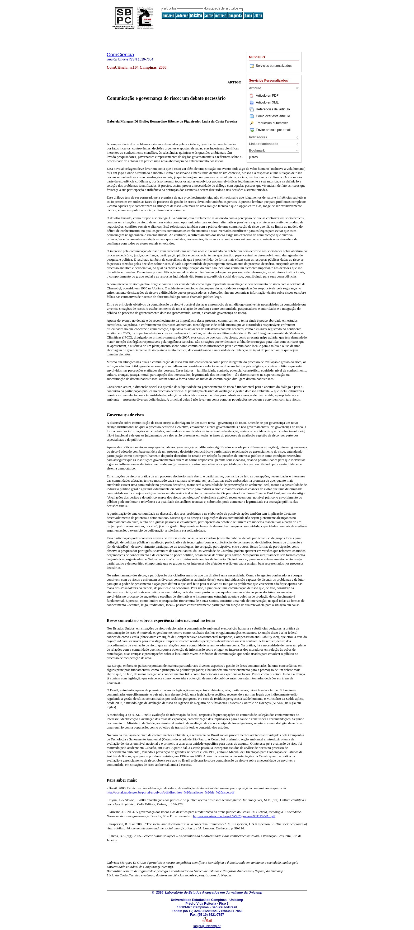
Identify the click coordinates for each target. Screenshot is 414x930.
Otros (254, 157)
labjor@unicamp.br (207, 926)
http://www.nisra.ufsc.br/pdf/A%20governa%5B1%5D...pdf (234, 816)
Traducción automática (268, 123)
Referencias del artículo (269, 109)
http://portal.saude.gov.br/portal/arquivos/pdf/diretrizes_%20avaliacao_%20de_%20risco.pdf (170, 792)
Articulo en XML (264, 102)
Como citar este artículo (273, 116)
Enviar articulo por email (269, 130)
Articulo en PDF (264, 95)
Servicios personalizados (270, 66)
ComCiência (120, 54)
